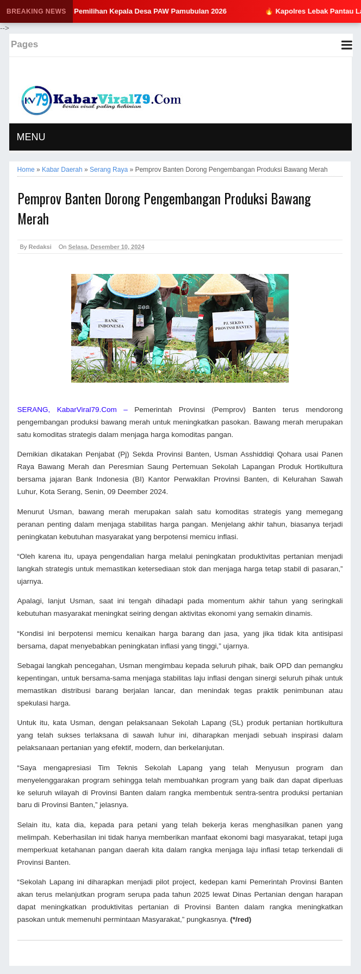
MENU (31, 137)
